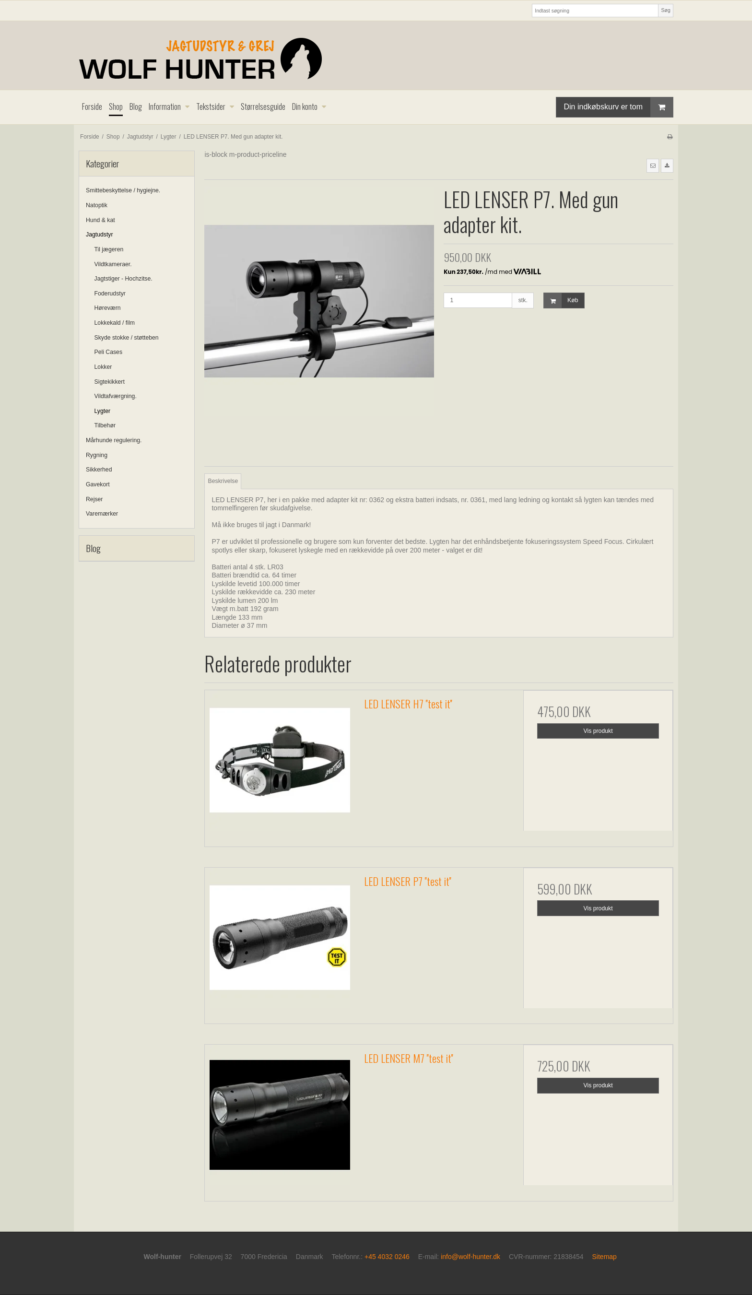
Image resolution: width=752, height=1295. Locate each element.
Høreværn (107, 308)
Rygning (96, 455)
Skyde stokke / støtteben (126, 337)
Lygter (102, 411)
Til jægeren (109, 249)
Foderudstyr (110, 293)
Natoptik (96, 205)
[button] (652, 165)
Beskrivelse (223, 481)
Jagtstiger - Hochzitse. (123, 278)
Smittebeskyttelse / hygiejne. (123, 190)
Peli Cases (108, 352)
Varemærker (102, 513)
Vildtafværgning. (115, 396)
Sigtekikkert (109, 381)
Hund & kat (100, 220)
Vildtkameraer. (113, 264)
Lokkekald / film (114, 322)
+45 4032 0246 (387, 1256)
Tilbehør (105, 425)
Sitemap (604, 1256)
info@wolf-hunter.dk (470, 1256)
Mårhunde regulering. (113, 440)
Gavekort (98, 484)
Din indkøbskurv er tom (618, 107)
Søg (665, 10)
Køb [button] (561, 300)
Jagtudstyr (99, 234)
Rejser (94, 499)
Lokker (103, 367)
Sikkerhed (99, 469)
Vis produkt (598, 731)
